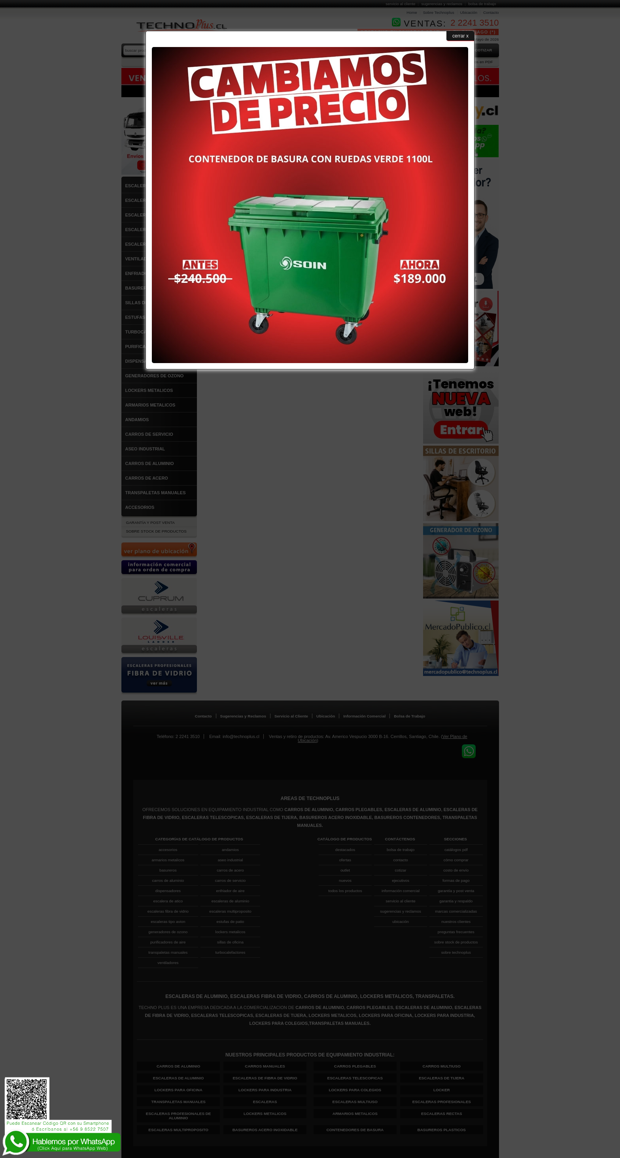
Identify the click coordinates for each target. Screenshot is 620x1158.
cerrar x (460, 36)
